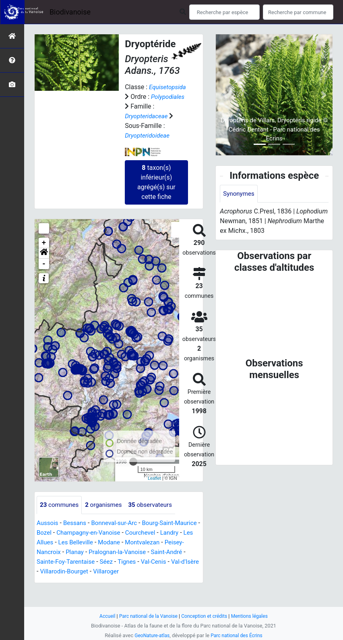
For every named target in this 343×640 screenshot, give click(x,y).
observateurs (156, 515)
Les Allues (76, 552)
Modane (149, 552)
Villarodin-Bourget (152, 581)
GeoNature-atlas (150, 635)
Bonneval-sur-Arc (118, 533)
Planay (139, 562)
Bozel (73, 542)
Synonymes (239, 194)
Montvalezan (55, 562)
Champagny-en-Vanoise (119, 542)
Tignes (46, 581)
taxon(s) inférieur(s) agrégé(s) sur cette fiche (156, 192)
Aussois (48, 533)
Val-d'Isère (107, 581)
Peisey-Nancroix (102, 562)
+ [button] (44, 252)
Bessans (76, 533)
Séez (176, 571)
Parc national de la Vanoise (146, 616)
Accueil (103, 616)
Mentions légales (253, 616)
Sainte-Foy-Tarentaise (133, 571)
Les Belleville (113, 552)
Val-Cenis (74, 581)
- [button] (44, 273)
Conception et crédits (205, 616)
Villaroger (50, 591)
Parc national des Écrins (237, 635)
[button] (44, 263)
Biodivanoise (70, 12)
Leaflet (154, 487)
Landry (46, 552)
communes (60, 515)
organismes (106, 515)
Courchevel (174, 542)
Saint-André (81, 571)
